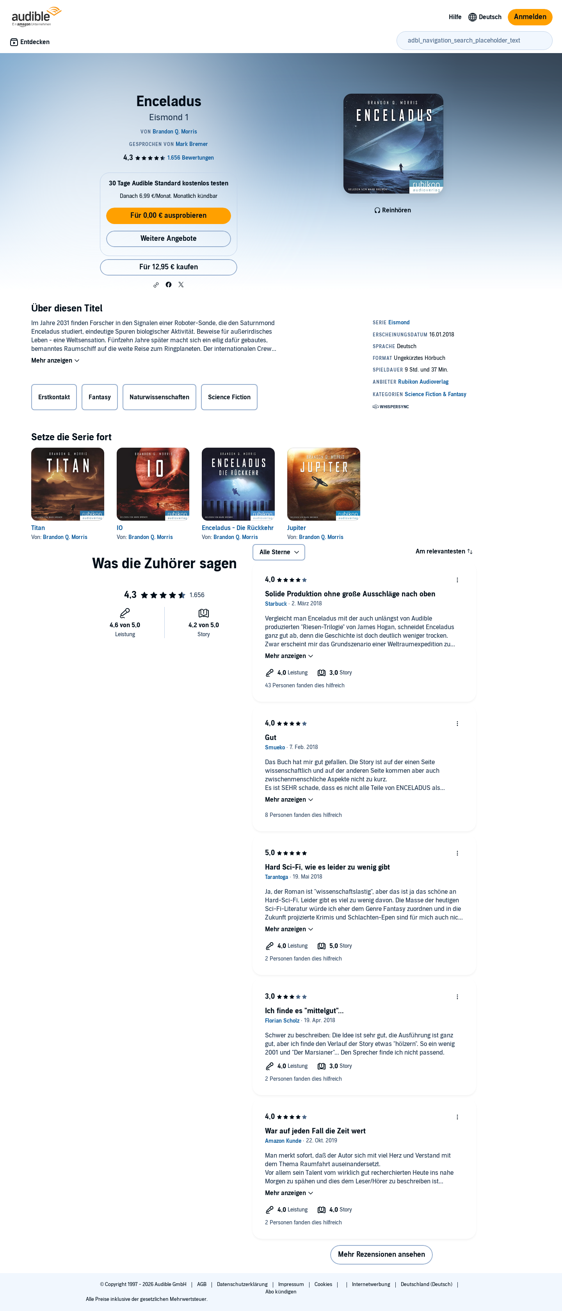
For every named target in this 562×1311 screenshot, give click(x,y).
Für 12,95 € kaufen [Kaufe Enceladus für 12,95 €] (168, 267)
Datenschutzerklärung (243, 1284)
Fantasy (100, 397)
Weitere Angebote (168, 239)
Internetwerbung (371, 1284)
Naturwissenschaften (159, 397)
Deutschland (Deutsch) (427, 1284)
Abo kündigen (280, 1292)
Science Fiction (229, 397)
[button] (156, 285)
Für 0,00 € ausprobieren (168, 216)
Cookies (324, 1284)
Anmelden (530, 17)
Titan (38, 528)
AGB (202, 1284)
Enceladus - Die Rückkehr (238, 528)
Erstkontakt (54, 397)
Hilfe (455, 17)
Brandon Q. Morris (65, 537)
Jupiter (296, 528)
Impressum (291, 1284)
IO (120, 528)
